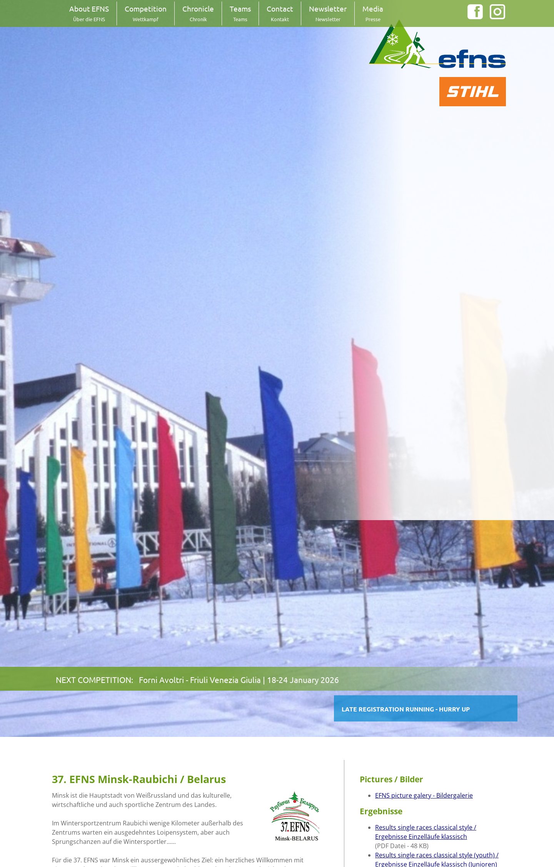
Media (372, 13)
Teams (240, 13)
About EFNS (89, 13)
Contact (280, 13)
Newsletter (328, 13)
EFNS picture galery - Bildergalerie (424, 795)
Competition (146, 13)
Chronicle (198, 13)
